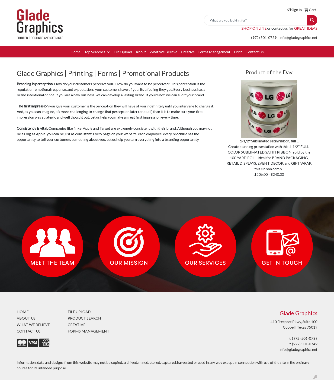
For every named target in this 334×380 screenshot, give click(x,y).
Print (238, 52)
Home (75, 52)
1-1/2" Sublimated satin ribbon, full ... (269, 141)
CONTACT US (29, 331)
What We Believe (163, 52)
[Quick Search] (256, 20)
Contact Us (255, 52)
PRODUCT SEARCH (84, 318)
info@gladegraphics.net (298, 37)
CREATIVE (76, 324)
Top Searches (95, 52)
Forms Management (214, 52)
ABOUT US (26, 318)
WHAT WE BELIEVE (33, 324)
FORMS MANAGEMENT (88, 331)
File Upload (123, 52)
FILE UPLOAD (79, 311)
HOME (23, 311)
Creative (188, 52)
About (141, 52)
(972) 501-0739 (263, 37)
